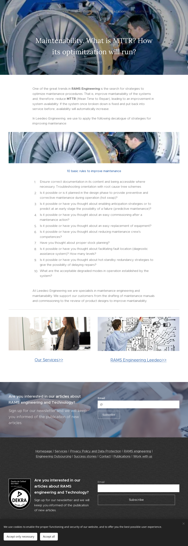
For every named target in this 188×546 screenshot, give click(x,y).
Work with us (142, 456)
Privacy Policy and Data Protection (95, 451)
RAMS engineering (137, 451)
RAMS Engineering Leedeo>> (139, 359)
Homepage (44, 451)
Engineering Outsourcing (53, 456)
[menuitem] (154, 12)
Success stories (85, 456)
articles (63, 396)
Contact (105, 456)
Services (61, 451)
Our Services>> (49, 359)
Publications (122, 456)
